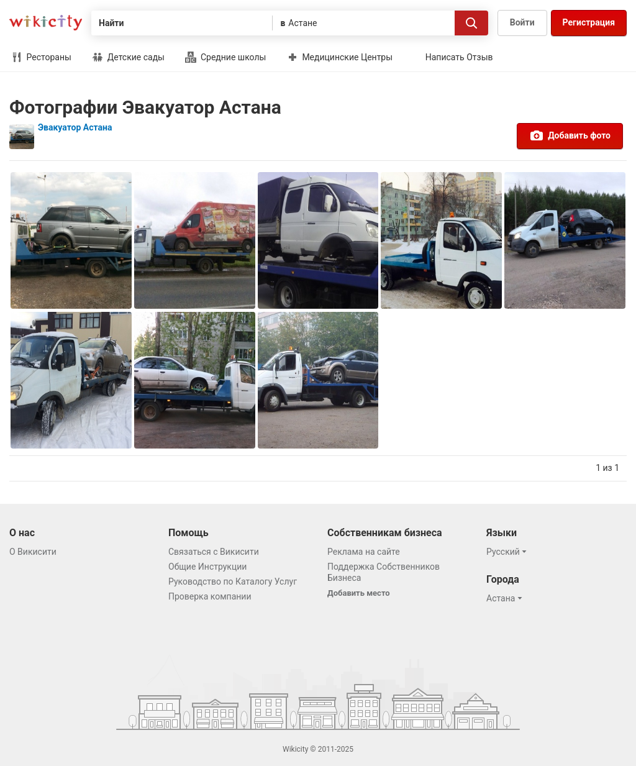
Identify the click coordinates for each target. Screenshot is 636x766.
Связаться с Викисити (213, 552)
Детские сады (128, 57)
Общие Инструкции (207, 567)
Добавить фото (570, 135)
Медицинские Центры (340, 57)
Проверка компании (210, 596)
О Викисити (33, 552)
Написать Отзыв (459, 57)
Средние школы (225, 57)
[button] (508, 552)
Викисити (45, 22)
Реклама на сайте (363, 552)
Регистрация (589, 22)
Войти (522, 22)
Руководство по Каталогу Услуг (232, 581)
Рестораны (41, 57)
